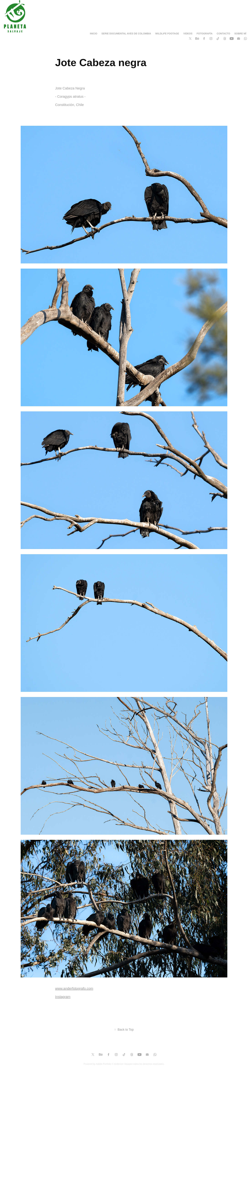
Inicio (93, 33)
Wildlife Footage (167, 33)
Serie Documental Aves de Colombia (126, 33)
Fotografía (205, 33)
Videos (187, 33)
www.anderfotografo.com (74, 988)
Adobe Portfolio (103, 1064)
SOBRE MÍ (240, 33)
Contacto (223, 33)
